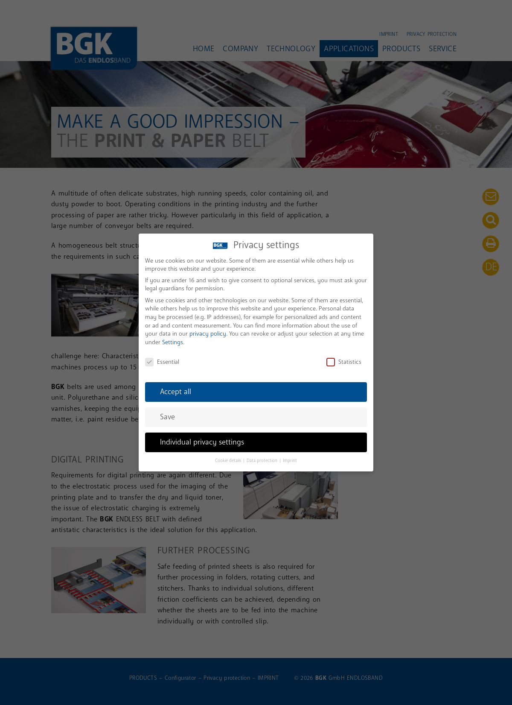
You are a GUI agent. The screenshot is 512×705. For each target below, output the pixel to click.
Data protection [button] (263, 456)
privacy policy (207, 329)
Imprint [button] (290, 456)
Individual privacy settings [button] (202, 437)
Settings (172, 337)
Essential (162, 357)
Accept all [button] (175, 387)
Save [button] (167, 412)
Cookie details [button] (228, 456)
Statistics (343, 357)
